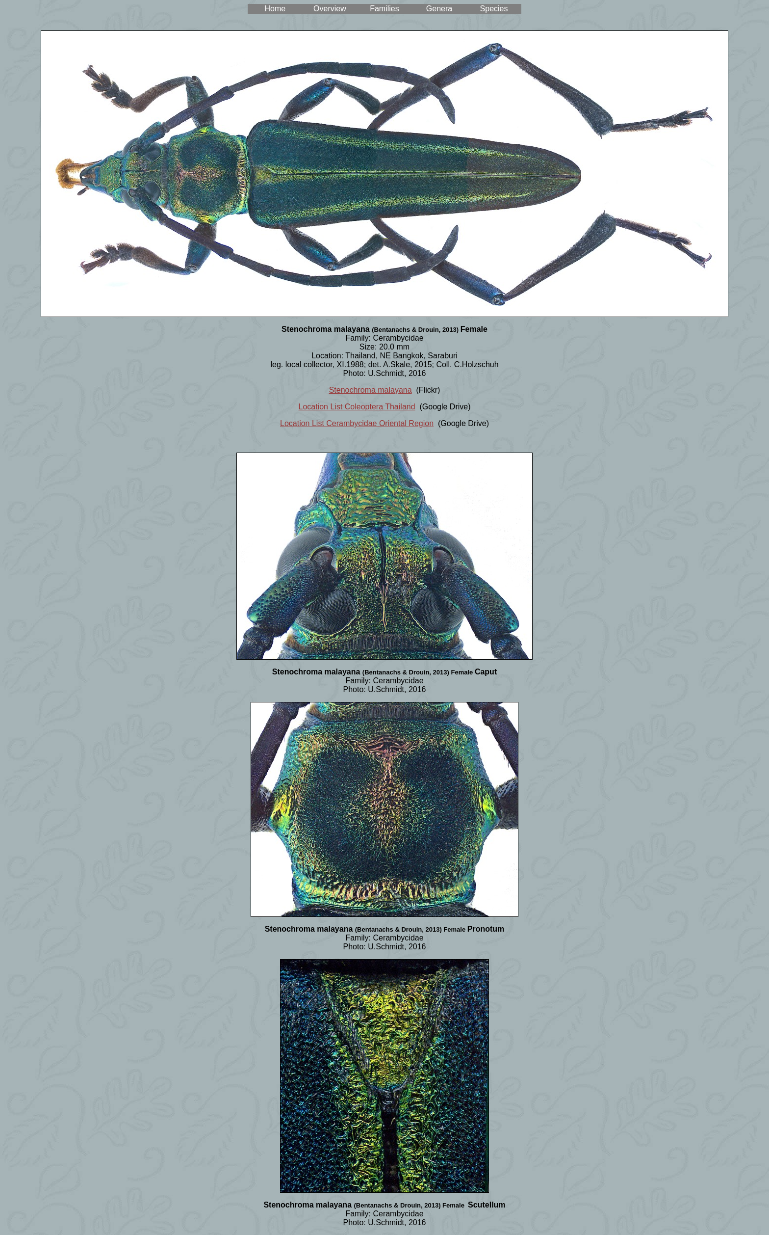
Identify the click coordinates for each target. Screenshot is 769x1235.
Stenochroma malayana (370, 390)
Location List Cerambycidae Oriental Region (357, 423)
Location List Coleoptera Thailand (356, 407)
